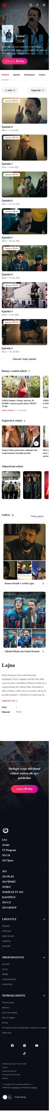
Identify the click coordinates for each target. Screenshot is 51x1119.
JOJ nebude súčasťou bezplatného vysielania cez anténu (24, 1028)
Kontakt (5, 1078)
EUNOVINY (7, 984)
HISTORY (6, 946)
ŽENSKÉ (6, 926)
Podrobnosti (29, 75)
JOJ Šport (7, 860)
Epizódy (16, 75)
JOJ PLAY (8, 876)
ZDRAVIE (6, 941)
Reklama (5, 1008)
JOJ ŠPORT (9, 881)
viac (35, 54)
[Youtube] (36, 1045)
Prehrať (24, 789)
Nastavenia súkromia (9, 1071)
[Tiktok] (24, 1053)
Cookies (5, 1067)
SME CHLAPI (8, 936)
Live (4, 839)
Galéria (42, 75)
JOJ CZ (6, 902)
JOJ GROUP (9, 907)
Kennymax (16, 1088)
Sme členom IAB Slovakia (11, 1075)
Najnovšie (37, 90)
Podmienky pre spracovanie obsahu (14, 1064)
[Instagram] (24, 1045)
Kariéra (5, 1023)
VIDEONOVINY (9, 979)
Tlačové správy (8, 1002)
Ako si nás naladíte (9, 1013)
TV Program (9, 850)
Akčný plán (6, 1033)
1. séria (10, 90)
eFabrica (34, 1088)
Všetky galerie (37, 516)
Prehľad (5, 75)
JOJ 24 (6, 855)
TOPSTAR (6, 931)
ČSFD (20, 41)
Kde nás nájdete (8, 1018)
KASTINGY (9, 897)
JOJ (4, 871)
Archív (6, 845)
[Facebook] (12, 1045)
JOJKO (6, 887)
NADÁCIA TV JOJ (12, 892)
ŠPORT (5, 974)
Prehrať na (14, 61)
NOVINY (6, 964)
